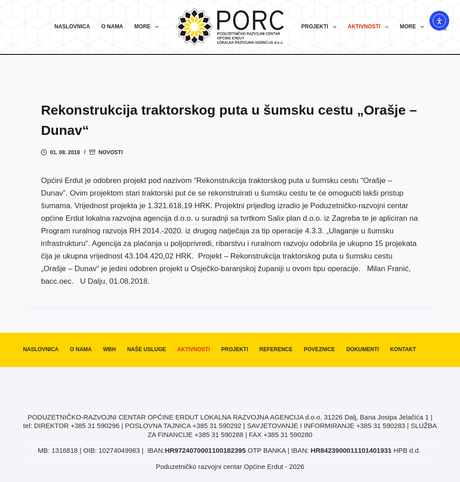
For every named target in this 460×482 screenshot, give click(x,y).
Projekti (320, 27)
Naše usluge (146, 349)
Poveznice (319, 349)
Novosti (110, 152)
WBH (109, 349)
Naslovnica (72, 26)
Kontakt (403, 349)
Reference (275, 349)
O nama (112, 26)
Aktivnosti (370, 27)
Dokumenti (362, 349)
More (148, 27)
